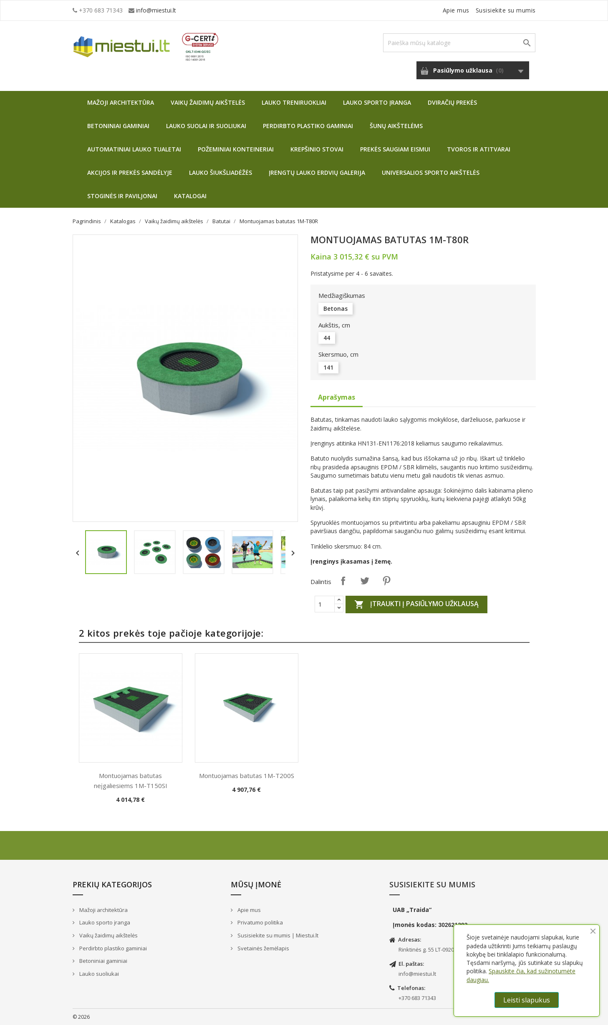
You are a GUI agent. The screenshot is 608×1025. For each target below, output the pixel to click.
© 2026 (81, 1016)
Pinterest (386, 580)
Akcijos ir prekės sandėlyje (129, 172)
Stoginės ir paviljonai (122, 196)
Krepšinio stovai (316, 149)
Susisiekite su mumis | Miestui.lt (277, 935)
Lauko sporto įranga (377, 102)
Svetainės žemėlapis (262, 948)
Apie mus (456, 10)
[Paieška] (459, 42)
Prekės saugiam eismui (395, 149)
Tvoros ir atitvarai (478, 149)
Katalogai (190, 196)
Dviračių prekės (452, 102)
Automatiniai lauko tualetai (134, 149)
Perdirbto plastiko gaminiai (308, 126)
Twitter (364, 580)
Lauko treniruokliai (294, 102)
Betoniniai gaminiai (118, 126)
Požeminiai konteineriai (236, 149)
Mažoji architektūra (120, 102)
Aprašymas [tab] (336, 397)
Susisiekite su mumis (506, 10)
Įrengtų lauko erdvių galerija (317, 172)
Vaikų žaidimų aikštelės (208, 102)
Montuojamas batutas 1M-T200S (246, 775)
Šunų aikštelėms (396, 126)
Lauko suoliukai (98, 973)
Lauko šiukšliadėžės (220, 172)
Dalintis (343, 580)
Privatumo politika (259, 922)
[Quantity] (325, 604)
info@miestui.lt (156, 10)
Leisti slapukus (526, 1000)
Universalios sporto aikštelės (430, 172)
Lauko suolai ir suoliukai (206, 126)
